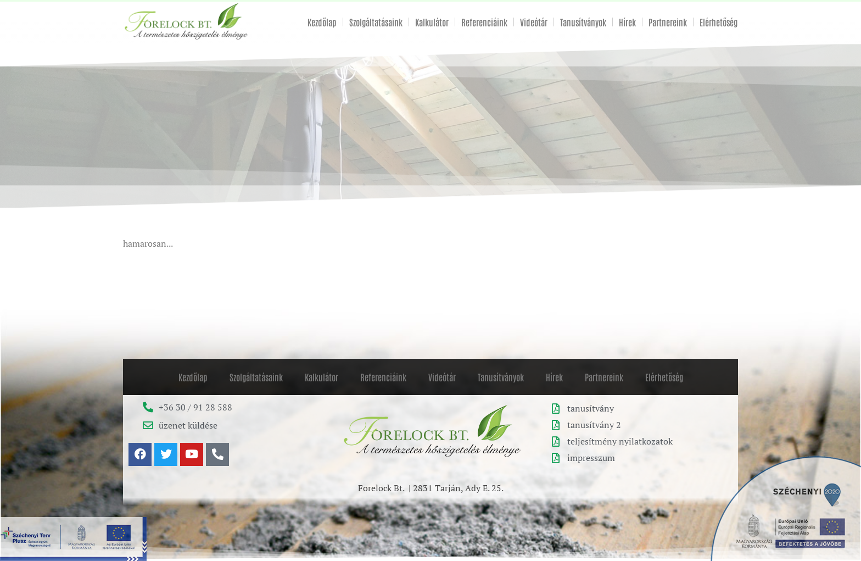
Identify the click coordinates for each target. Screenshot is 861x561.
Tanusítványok (583, 21)
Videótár (533, 21)
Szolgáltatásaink (375, 21)
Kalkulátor (432, 21)
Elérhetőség (718, 21)
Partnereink (667, 21)
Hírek (627, 21)
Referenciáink (484, 21)
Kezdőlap (322, 21)
